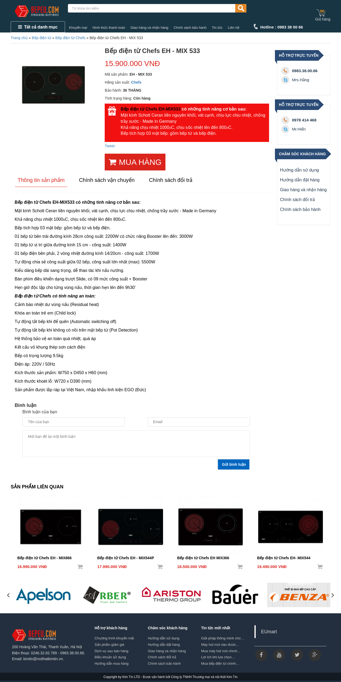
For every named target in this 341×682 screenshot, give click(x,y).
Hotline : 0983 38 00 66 (281, 27)
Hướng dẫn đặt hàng (299, 180)
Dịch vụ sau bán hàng (111, 651)
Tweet (110, 146)
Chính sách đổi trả (297, 199)
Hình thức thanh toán (108, 28)
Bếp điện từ (41, 38)
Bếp (18, 355)
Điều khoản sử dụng (110, 657)
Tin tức (217, 28)
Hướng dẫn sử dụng (299, 170)
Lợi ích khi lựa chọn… (218, 657)
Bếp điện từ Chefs (70, 38)
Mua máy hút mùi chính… (221, 651)
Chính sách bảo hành (190, 28)
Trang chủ (19, 38)
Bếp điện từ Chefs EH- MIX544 (283, 558)
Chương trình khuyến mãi (114, 638)
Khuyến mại (78, 28)
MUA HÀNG (135, 162)
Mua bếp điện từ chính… (220, 663)
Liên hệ (233, 28)
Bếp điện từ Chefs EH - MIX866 (44, 558)
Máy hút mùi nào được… (220, 645)
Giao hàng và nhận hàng (149, 28)
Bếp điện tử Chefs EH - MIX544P (125, 558)
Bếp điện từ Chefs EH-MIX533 (151, 109)
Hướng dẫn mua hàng (111, 663)
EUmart (269, 631)
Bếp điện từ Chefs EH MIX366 (203, 558)
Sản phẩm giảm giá (109, 645)
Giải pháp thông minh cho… (222, 638)
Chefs (136, 82)
